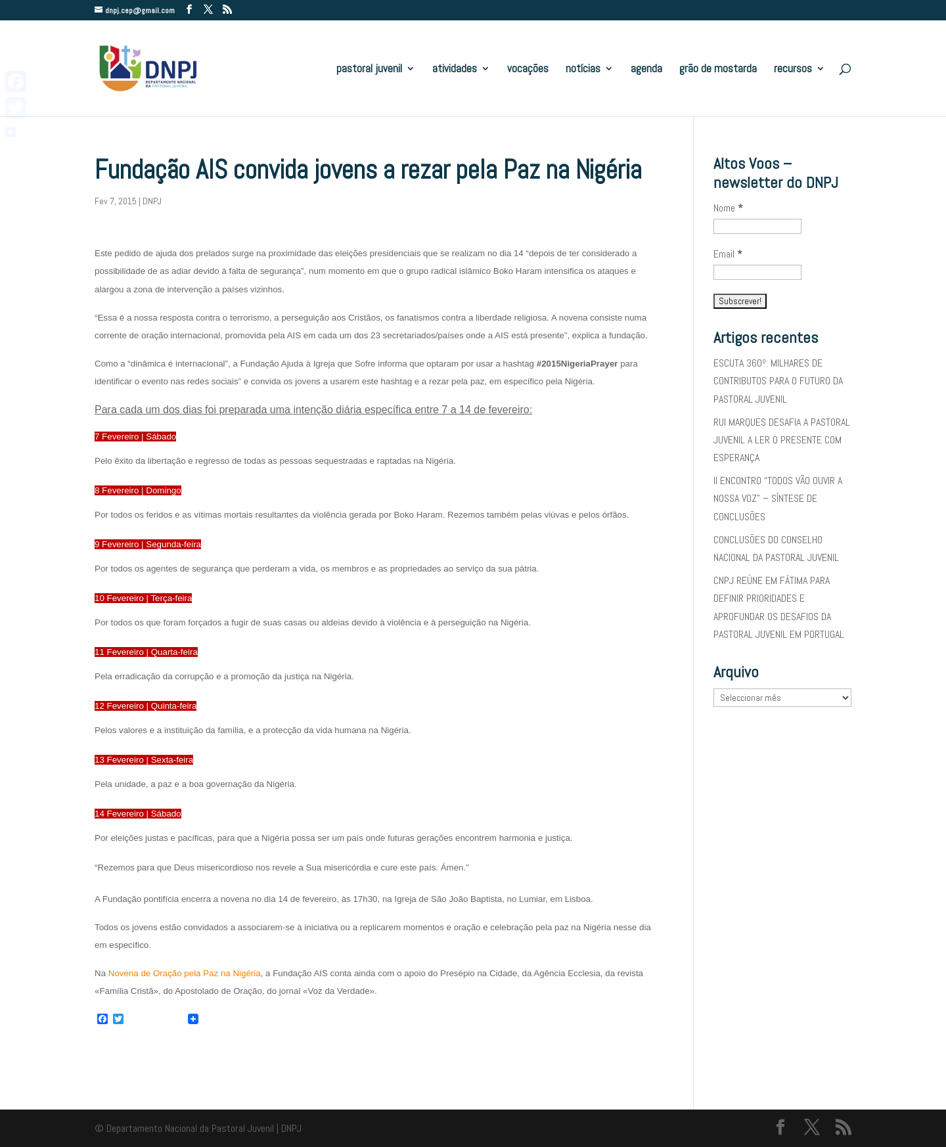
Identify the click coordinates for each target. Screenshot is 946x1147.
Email (727, 254)
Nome (728, 208)
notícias (583, 70)
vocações (528, 70)
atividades (454, 70)
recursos (793, 70)
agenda (646, 70)
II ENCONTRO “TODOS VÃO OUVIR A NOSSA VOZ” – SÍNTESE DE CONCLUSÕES (777, 498)
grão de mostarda (718, 70)
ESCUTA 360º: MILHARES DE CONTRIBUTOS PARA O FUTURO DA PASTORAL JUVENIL (778, 380)
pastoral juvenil (369, 70)
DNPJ (152, 201)
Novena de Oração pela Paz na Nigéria (184, 973)
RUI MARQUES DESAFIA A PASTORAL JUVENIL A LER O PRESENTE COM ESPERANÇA (781, 439)
